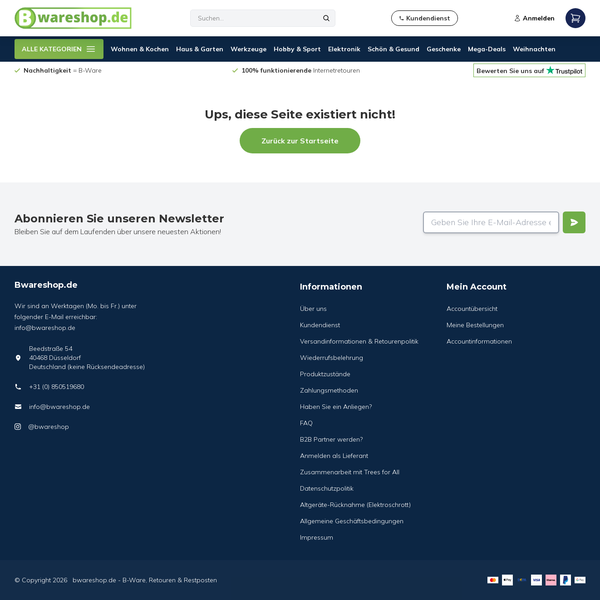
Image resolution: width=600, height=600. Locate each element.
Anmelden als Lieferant (334, 456)
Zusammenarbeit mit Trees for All (349, 472)
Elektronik (344, 49)
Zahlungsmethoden (329, 390)
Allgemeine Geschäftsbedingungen (351, 521)
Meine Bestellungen (475, 325)
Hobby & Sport (297, 49)
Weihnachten (534, 49)
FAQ (306, 423)
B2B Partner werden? (331, 439)
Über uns (313, 309)
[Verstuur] (574, 222)
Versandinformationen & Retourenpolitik (359, 341)
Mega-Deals (487, 49)
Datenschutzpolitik (327, 488)
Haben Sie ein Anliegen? (336, 407)
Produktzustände (325, 374)
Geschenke (444, 49)
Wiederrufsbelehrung (331, 358)
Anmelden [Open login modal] (534, 18)
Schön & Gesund (393, 49)
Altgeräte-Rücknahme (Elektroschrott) (355, 505)
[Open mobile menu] (575, 18)
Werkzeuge (248, 49)
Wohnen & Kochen (140, 49)
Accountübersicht (472, 309)
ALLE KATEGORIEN (59, 49)
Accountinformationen (479, 341)
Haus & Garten (199, 49)
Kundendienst (320, 325)
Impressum (316, 537)
